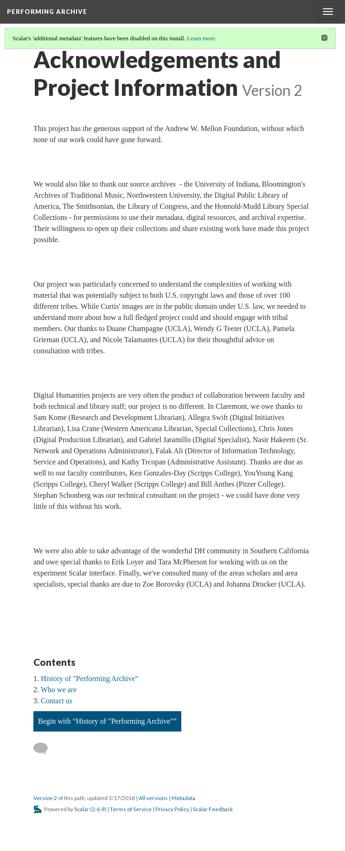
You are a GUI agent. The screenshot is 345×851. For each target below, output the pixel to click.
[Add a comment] (44, 749)
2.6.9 (98, 809)
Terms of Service (131, 809)
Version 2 (45, 798)
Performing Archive (47, 11)
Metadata (183, 798)
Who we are (59, 690)
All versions (153, 798)
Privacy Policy (172, 809)
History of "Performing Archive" (89, 678)
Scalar (81, 809)
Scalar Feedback (213, 809)
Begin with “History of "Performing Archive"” (107, 721)
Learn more (201, 38)
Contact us (56, 701)
